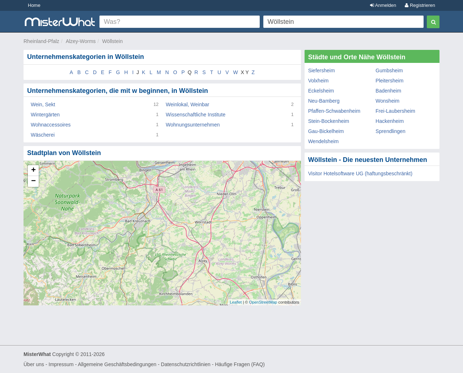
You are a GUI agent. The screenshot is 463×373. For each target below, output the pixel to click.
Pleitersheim (389, 80)
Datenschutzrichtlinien (186, 364)
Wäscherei (43, 135)
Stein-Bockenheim (328, 121)
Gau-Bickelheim (326, 131)
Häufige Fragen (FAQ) (240, 364)
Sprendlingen (390, 131)
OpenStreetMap (263, 302)
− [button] (33, 181)
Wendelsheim (323, 141)
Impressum (60, 364)
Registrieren (420, 5)
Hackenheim (389, 121)
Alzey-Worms (81, 41)
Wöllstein (112, 41)
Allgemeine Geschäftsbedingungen (117, 364)
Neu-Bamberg (324, 101)
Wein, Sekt (43, 104)
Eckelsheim (321, 91)
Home (34, 5)
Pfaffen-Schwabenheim (334, 111)
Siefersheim (321, 70)
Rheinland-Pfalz (41, 41)
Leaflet (236, 302)
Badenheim (388, 91)
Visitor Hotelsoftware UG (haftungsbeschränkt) (360, 173)
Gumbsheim (389, 70)
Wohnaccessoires (51, 125)
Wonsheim (387, 101)
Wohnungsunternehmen (193, 125)
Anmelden (383, 5)
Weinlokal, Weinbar (187, 104)
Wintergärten (45, 114)
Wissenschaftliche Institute (195, 114)
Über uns (34, 364)
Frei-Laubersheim (395, 111)
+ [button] (33, 170)
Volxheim (318, 80)
